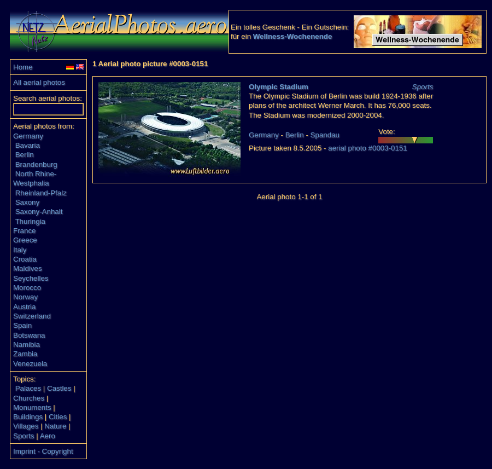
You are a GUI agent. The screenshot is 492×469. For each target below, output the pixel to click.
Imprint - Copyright (43, 451)
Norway (25, 297)
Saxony (27, 202)
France (24, 231)
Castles (59, 388)
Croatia (25, 259)
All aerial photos (39, 82)
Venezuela (30, 364)
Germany (28, 136)
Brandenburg (36, 164)
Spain (22, 325)
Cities (58, 417)
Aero (47, 436)
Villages (25, 426)
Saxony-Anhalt (39, 211)
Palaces (28, 388)
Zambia (25, 354)
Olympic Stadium (278, 87)
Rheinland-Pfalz (41, 193)
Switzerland (32, 316)
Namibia (26, 344)
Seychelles (30, 278)
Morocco (27, 287)
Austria (24, 307)
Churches (28, 398)
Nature (55, 426)
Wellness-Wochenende (292, 36)
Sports (23, 436)
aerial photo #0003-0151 (367, 148)
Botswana (29, 335)
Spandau (325, 135)
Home (23, 67)
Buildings (28, 417)
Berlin (24, 154)
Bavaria (27, 145)
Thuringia (30, 221)
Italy (19, 250)
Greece (25, 240)
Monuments (32, 407)
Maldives (27, 268)
